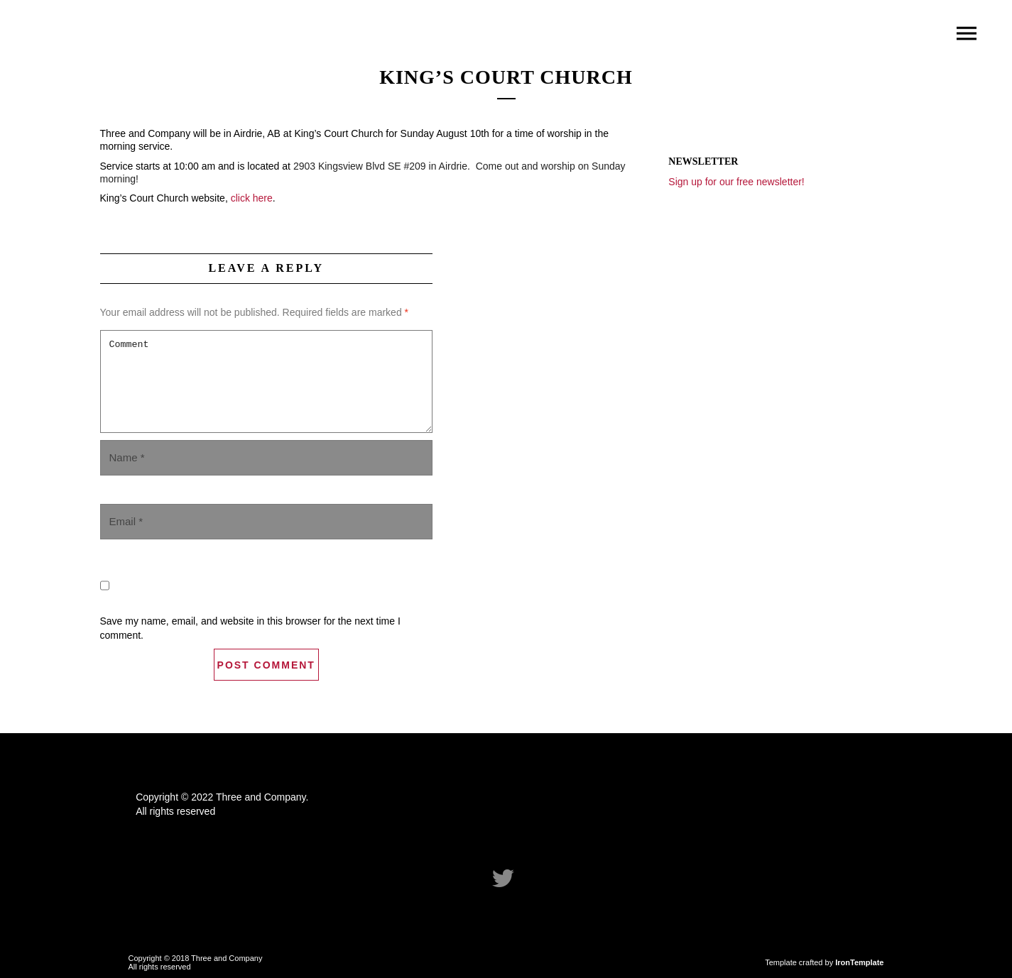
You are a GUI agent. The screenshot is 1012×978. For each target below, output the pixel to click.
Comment (266, 381)
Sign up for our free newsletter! (736, 181)
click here (252, 198)
